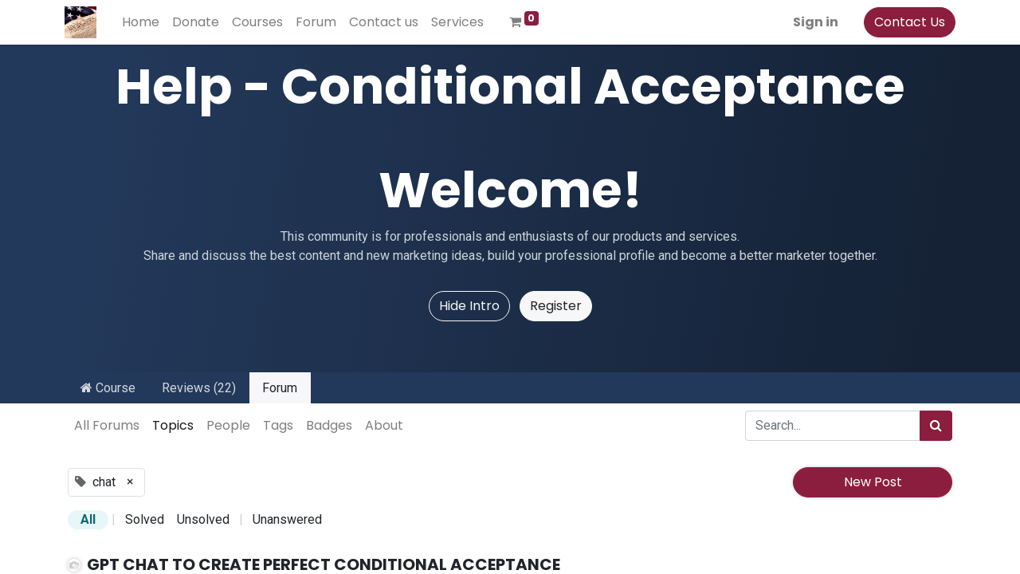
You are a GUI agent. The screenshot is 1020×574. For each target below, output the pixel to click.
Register (556, 306)
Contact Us (906, 22)
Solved (144, 519)
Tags (278, 425)
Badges (329, 425)
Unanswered (287, 519)
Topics (173, 425)
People (228, 425)
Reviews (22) (199, 387)
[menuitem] (144, 22)
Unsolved (203, 519)
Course (107, 387)
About (384, 425)
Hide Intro (469, 306)
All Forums (106, 425)
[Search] (936, 426)
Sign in (812, 22)
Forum (279, 387)
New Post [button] (873, 482)
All (88, 519)
